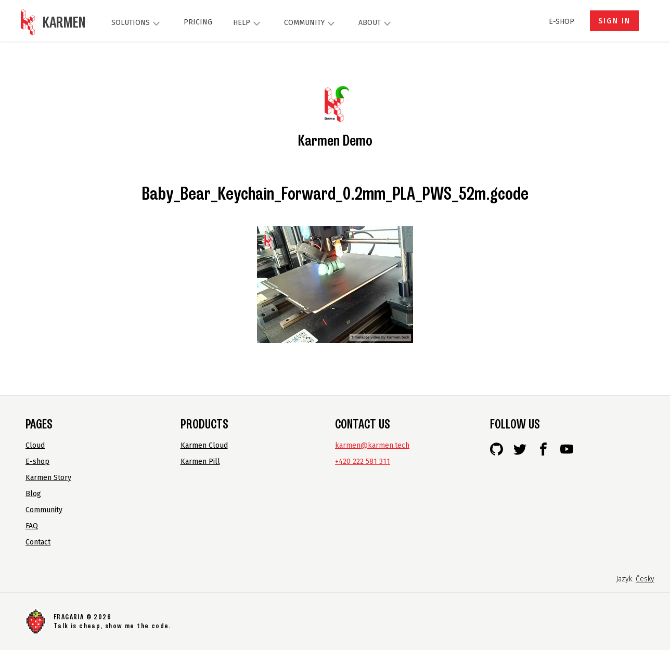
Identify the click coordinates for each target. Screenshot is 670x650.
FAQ (31, 526)
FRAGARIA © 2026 (82, 617)
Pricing (198, 22)
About (376, 23)
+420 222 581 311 (362, 461)
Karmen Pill (200, 461)
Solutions (137, 23)
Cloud (35, 445)
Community (311, 23)
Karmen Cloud (204, 445)
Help (248, 23)
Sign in (614, 21)
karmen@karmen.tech (372, 445)
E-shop (561, 21)
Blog (33, 493)
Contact (37, 542)
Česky (645, 579)
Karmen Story (48, 477)
